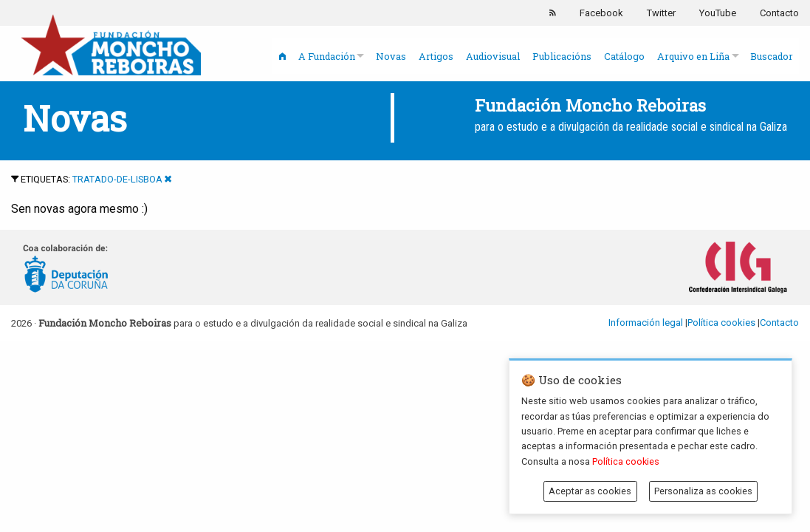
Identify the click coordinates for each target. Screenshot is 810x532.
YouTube (717, 12)
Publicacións (561, 56)
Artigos (436, 56)
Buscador (771, 56)
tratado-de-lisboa (117, 179)
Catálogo (624, 56)
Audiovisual (493, 56)
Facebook (601, 12)
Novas (391, 56)
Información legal (645, 322)
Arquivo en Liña (693, 56)
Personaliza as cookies (703, 491)
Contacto (779, 12)
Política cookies (721, 322)
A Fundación (326, 56)
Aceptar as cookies (590, 491)
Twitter (661, 12)
